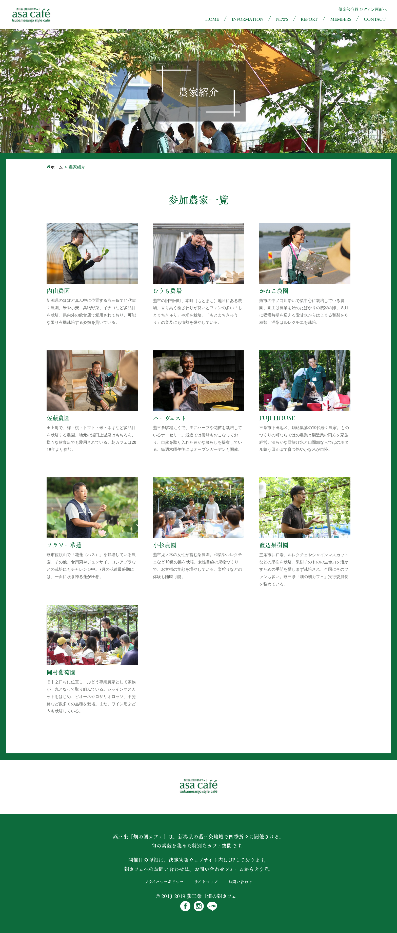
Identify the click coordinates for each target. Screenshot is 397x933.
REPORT (309, 19)
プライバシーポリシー (164, 881)
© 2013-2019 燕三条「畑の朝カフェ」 (199, 896)
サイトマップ (206, 881)
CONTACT (375, 19)
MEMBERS (340, 19)
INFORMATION (247, 19)
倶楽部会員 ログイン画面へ (362, 9)
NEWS (282, 19)
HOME (212, 19)
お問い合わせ (240, 881)
